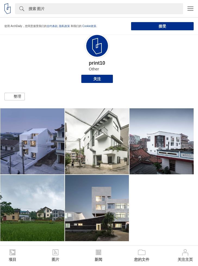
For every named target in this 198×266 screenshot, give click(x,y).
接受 (162, 26)
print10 (97, 63)
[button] (14, 96)
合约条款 (52, 26)
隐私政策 (64, 26)
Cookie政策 (89, 26)
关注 (97, 79)
